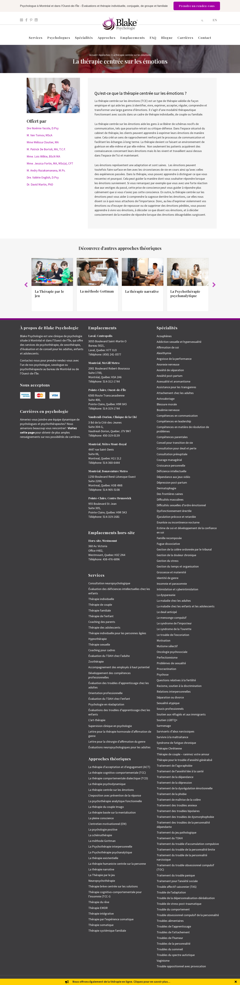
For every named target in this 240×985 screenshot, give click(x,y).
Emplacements (132, 37)
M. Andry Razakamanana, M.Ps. (46, 170)
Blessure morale (167, 404)
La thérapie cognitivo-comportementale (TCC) (117, 772)
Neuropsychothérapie (101, 881)
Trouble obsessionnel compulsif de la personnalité (188, 915)
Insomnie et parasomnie (172, 583)
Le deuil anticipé (167, 612)
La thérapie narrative (142, 291)
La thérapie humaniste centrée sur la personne (117, 864)
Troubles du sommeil (170, 949)
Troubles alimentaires (170, 921)
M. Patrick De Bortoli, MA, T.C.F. (46, 149)
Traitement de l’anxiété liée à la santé (180, 771)
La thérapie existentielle (103, 858)
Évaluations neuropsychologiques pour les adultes (119, 747)
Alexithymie (164, 353)
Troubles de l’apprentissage (174, 926)
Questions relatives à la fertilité (176, 680)
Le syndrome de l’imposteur (174, 623)
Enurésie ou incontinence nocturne (178, 522)
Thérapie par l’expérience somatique (111, 919)
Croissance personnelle (171, 465)
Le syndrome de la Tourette (174, 629)
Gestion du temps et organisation (178, 566)
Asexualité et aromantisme (173, 381)
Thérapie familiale (99, 610)
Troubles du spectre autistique (176, 955)
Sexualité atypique (168, 703)
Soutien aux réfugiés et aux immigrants (181, 714)
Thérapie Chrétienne (169, 748)
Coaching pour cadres (101, 650)
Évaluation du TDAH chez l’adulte (109, 656)
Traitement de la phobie (171, 794)
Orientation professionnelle (105, 693)
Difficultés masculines (170, 499)
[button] (26, 284)
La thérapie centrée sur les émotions (111, 790)
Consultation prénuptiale (172, 454)
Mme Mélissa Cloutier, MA (43, 142)
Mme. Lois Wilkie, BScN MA (43, 156)
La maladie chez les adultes (174, 601)
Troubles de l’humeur (170, 938)
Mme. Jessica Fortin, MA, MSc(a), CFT (50, 163)
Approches (107, 37)
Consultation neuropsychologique (109, 583)
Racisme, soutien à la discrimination (179, 686)
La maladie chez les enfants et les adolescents (185, 606)
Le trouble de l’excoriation (173, 635)
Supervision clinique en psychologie (110, 726)
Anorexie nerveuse (168, 364)
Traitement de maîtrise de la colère (179, 800)
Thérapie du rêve (98, 902)
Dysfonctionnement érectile (174, 511)
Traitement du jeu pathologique (176, 832)
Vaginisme (163, 960)
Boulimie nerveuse (168, 410)
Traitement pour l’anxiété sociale (177, 881)
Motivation (163, 640)
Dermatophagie (166, 488)
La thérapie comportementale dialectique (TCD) (118, 778)
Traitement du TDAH (170, 838)
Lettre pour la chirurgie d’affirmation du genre (116, 741)
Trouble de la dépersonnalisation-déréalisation (186, 898)
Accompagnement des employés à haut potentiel (119, 667)
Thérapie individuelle (101, 599)
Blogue (167, 37)
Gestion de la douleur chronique (176, 555)
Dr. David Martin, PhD (40, 184)
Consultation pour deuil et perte (176, 448)
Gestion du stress (167, 561)
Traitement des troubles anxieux (177, 805)
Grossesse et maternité (171, 572)
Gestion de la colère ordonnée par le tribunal (184, 549)
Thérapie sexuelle (99, 644)
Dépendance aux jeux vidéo (173, 477)
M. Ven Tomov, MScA (39, 135)
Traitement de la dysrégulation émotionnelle (184, 788)
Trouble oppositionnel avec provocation (181, 966)
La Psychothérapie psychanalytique (185, 293)
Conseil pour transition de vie (175, 443)
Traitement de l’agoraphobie (174, 765)
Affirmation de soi (168, 347)
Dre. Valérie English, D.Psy (43, 177)
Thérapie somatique (101, 925)
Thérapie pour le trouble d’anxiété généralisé (184, 760)
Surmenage (164, 726)
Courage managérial (169, 460)
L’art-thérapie (96, 720)
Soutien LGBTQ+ (167, 720)
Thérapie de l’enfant (101, 616)
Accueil (93, 55)
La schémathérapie (100, 835)
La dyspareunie (166, 595)
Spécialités (84, 37)
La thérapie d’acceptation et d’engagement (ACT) (119, 767)
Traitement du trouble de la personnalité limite (186, 849)
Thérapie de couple (100, 605)
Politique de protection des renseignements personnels (197, 980)
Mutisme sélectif (167, 646)
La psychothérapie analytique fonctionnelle (115, 801)
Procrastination (166, 669)
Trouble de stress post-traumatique (179, 904)
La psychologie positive (102, 829)
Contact (204, 37)
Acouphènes (164, 336)
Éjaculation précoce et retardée (176, 517)
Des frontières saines (170, 494)
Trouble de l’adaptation (171, 892)
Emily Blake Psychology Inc (37, 980)
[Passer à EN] (215, 20)
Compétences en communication (177, 416)
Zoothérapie (96, 661)
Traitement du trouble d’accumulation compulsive (188, 844)
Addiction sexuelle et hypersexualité (179, 342)
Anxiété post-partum (169, 376)
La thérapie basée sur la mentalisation (112, 812)
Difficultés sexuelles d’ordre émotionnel (181, 505)
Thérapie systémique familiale (107, 930)
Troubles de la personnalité (173, 943)
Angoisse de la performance (174, 359)
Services (36, 37)
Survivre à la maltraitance (172, 737)
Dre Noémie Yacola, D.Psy (42, 128)
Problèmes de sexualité (171, 663)
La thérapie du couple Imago (106, 807)
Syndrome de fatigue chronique (176, 743)
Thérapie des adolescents (104, 627)
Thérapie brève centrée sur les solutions (113, 886)
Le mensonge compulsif (171, 618)
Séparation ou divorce (170, 697)
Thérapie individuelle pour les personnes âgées (117, 633)
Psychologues (58, 37)
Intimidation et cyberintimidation (177, 589)
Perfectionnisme (167, 657)
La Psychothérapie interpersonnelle (110, 846)
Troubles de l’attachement (173, 932)
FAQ (153, 37)
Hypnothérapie (97, 639)
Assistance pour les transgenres (176, 387)
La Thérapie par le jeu (49, 293)
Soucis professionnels (170, 709)
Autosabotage (165, 399)
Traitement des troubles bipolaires (178, 811)
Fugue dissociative (168, 544)
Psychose (162, 674)
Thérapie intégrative (101, 913)
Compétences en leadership (174, 421)
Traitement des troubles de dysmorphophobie (185, 817)
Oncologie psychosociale (172, 652)
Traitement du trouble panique (176, 875)
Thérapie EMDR (98, 908)
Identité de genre (167, 578)
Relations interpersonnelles (174, 691)
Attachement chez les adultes (175, 393)
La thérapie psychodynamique (107, 784)
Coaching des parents (101, 622)
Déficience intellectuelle (171, 471)
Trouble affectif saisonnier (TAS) (176, 887)
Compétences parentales (172, 437)
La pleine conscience (101, 818)
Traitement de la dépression (174, 782)
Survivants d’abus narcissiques (175, 731)
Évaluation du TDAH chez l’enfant (109, 699)
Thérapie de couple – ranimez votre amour (183, 754)
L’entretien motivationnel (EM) (107, 824)
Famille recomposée (169, 538)
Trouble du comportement (173, 909)
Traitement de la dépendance (175, 777)
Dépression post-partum (172, 482)
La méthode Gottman (97, 291)
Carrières (185, 37)
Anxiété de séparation (170, 370)
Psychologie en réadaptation (106, 704)
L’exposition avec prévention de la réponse (114, 795)
